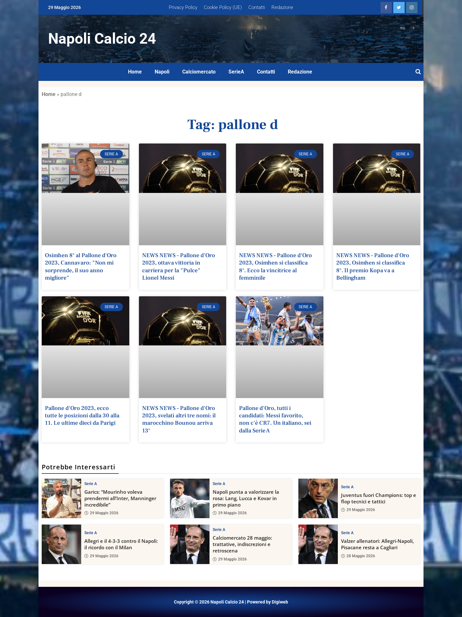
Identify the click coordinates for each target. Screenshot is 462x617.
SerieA (236, 72)
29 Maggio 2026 (101, 513)
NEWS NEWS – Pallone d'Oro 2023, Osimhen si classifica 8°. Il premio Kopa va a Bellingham (372, 267)
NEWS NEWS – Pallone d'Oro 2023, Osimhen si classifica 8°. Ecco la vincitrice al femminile (275, 267)
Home (135, 72)
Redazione (282, 7)
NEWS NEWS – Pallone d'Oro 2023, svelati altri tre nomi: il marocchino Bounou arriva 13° (179, 419)
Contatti (256, 7)
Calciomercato (199, 72)
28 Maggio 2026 (358, 556)
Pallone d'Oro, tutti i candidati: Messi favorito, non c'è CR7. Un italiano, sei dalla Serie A (275, 419)
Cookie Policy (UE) (223, 7)
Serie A (90, 484)
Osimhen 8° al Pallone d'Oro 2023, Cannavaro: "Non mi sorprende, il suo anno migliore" (80, 267)
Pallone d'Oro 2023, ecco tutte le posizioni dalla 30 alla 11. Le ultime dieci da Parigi (82, 415)
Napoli (162, 72)
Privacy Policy (183, 7)
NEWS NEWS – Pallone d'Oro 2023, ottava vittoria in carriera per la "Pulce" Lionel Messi (178, 267)
